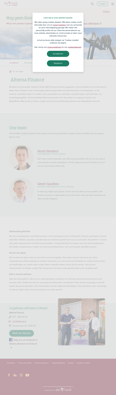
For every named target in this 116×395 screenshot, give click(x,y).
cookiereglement (74, 47)
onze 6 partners (59, 25)
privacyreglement (54, 47)
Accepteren (58, 54)
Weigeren (58, 63)
